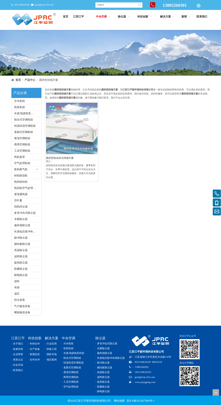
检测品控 (35, 354)
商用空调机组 (22, 144)
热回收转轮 (21, 181)
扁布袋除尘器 (22, 225)
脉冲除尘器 (21, 237)
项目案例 (52, 359)
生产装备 (35, 349)
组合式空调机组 (23, 119)
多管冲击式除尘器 (25, 212)
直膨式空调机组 (23, 132)
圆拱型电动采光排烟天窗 (60, 158)
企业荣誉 (18, 354)
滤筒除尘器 (21, 256)
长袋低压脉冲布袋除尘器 (27, 231)
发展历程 (18, 349)
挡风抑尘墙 (21, 206)
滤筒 (17, 281)
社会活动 (18, 364)
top (216, 392)
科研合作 (35, 343)
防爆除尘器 (21, 268)
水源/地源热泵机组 (25, 113)
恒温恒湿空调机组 (25, 125)
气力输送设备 (22, 306)
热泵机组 (19, 107)
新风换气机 (21, 169)
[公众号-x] (189, 349)
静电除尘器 (21, 275)
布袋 (17, 287)
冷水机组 (19, 100)
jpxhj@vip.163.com (44, 5)
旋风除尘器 (21, 262)
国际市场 (52, 354)
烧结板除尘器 (22, 243)
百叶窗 (18, 200)
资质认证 (18, 359)
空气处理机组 (22, 163)
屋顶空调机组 (22, 138)
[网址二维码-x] (189, 376)
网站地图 (119, 400)
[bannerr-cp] (110, 53)
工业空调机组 (22, 150)
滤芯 (17, 293)
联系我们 (18, 370)
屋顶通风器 (21, 194)
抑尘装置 (19, 299)
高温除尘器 (21, 250)
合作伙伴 (35, 359)
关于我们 (18, 343)
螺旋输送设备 (22, 312)
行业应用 (52, 343)
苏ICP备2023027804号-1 (140, 400)
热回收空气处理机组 (26, 188)
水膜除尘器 (21, 219)
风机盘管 (19, 156)
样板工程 (52, 349)
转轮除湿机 (21, 175)
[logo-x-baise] (151, 340)
